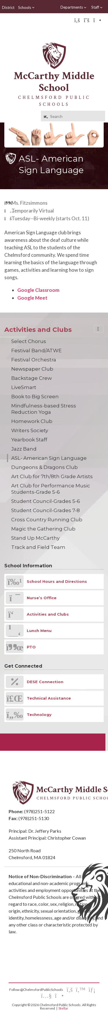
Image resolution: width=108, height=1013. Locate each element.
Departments (73, 7)
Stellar (63, 1008)
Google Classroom (38, 290)
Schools (26, 7)
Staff (97, 7)
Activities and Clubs (38, 330)
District (8, 7)
